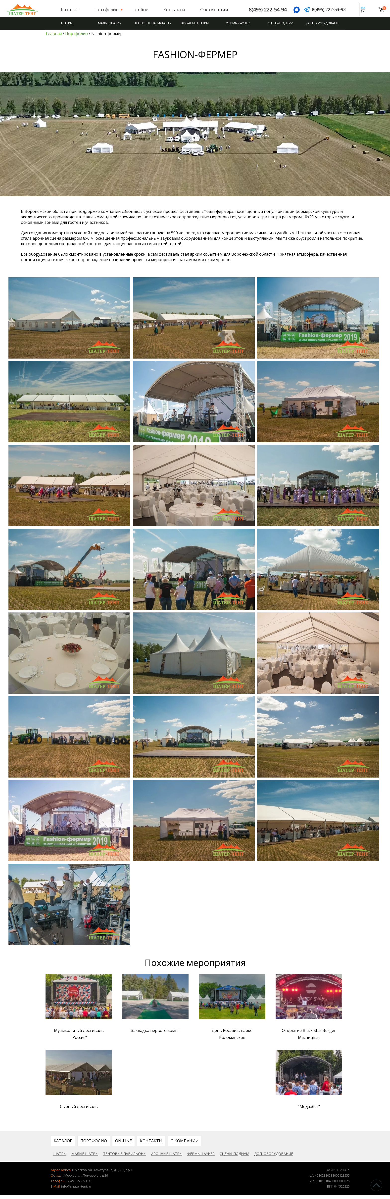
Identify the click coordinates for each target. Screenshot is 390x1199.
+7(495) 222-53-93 (78, 1185)
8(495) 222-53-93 (331, 9)
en (365, 11)
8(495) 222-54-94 (263, 9)
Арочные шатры (195, 23)
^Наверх (376, 1185)
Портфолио (103, 9)
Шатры (67, 23)
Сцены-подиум (280, 23)
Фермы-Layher (238, 23)
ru (365, 8)
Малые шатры (109, 23)
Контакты (172, 9)
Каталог (67, 9)
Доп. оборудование (323, 23)
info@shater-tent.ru (76, 1190)
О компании (212, 9)
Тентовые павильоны (153, 23)
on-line (138, 9)
